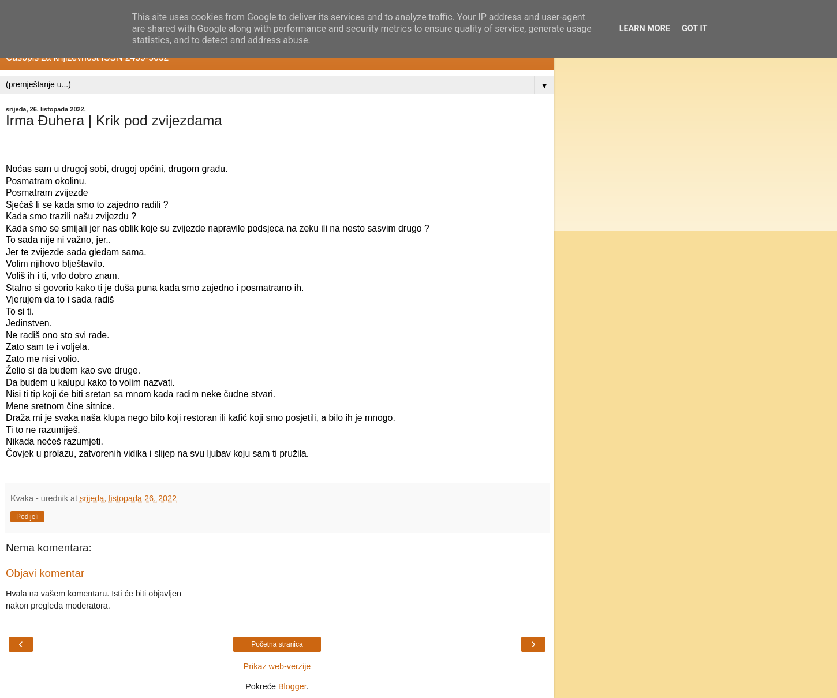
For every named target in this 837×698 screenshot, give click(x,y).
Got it (694, 28)
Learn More (644, 28)
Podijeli (27, 517)
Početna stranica (276, 644)
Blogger (292, 686)
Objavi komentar (45, 573)
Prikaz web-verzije (277, 666)
